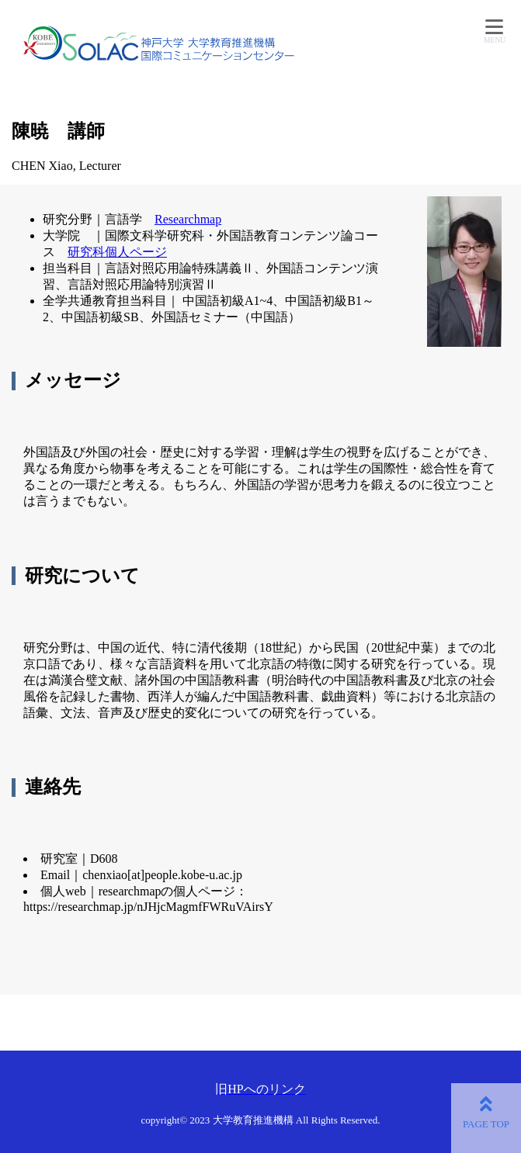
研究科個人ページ (117, 251)
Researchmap (188, 219)
